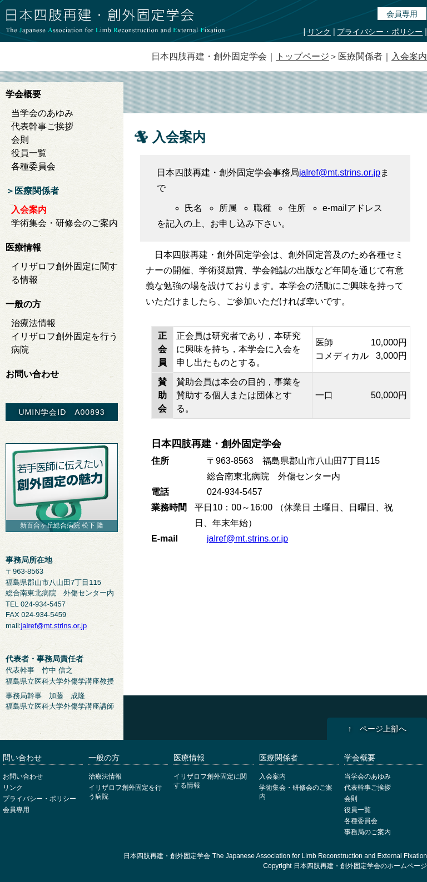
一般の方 (23, 304)
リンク (319, 31)
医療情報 (23, 247)
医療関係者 (36, 191)
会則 (20, 139)
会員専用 (402, 13)
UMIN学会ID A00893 (61, 412)
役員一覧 (29, 153)
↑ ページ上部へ (377, 728)
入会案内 (409, 56)
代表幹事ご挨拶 (42, 126)
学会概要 (23, 94)
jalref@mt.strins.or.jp (339, 172)
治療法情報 (33, 323)
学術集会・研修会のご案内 (64, 223)
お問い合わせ (32, 374)
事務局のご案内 (367, 832)
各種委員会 (33, 166)
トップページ (302, 56)
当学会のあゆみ (42, 113)
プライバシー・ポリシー (380, 31)
